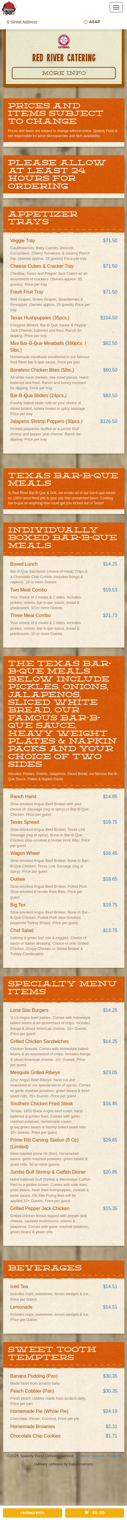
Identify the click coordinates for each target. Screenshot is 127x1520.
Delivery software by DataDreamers (63, 1464)
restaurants (32, 1512)
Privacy (113, 1456)
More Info (64, 73)
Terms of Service (89, 1456)
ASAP (94, 21)
